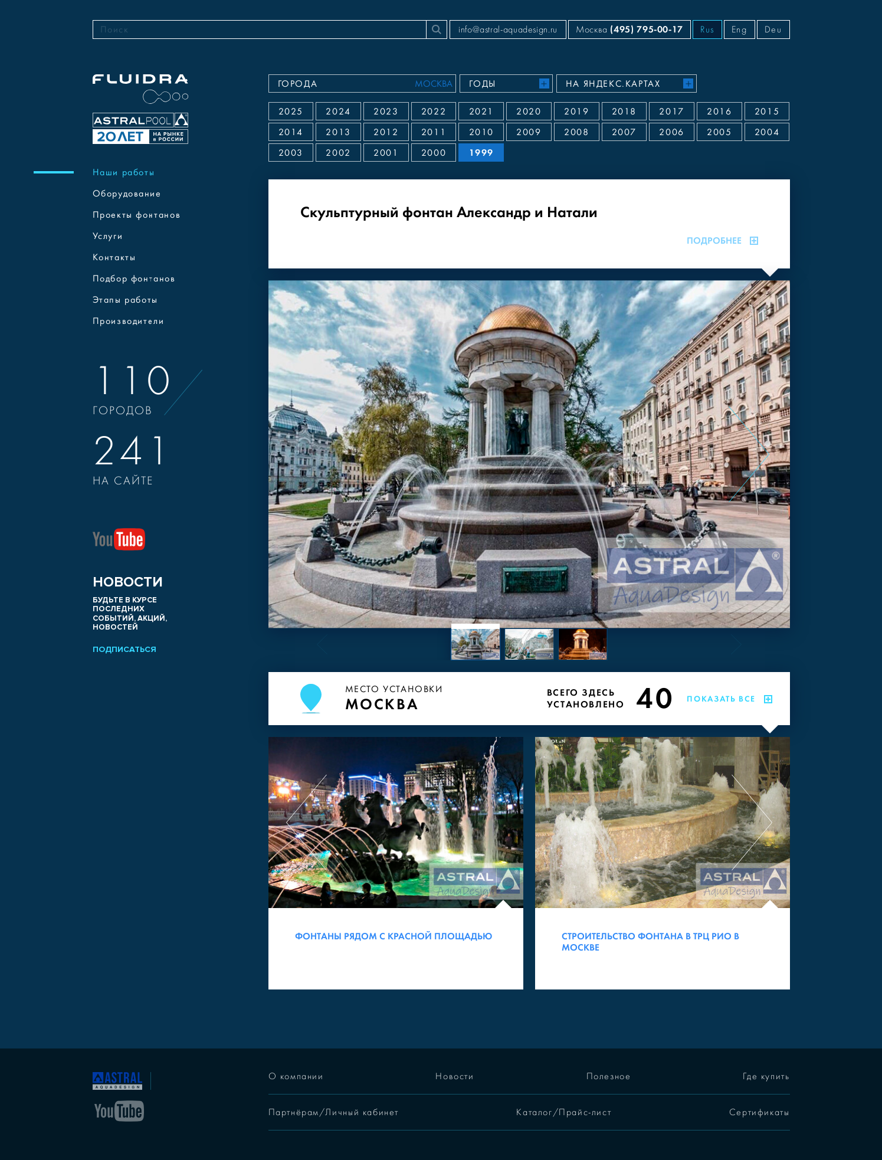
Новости (454, 1076)
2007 (624, 132)
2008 (576, 132)
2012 (385, 132)
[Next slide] (749, 454)
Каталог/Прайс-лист (563, 1112)
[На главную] (117, 1079)
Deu (773, 29)
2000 (433, 153)
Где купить (766, 1076)
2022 (433, 111)
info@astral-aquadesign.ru (508, 29)
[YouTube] (119, 1110)
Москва (629, 29)
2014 (290, 132)
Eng (739, 29)
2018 (624, 111)
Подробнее (722, 241)
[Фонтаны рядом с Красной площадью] (395, 863)
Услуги (108, 236)
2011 (433, 132)
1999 (481, 152)
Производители (129, 321)
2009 (528, 132)
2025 (290, 111)
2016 (719, 111)
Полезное (608, 1076)
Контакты (114, 257)
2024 (338, 111)
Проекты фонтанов (137, 214)
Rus (707, 29)
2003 (290, 153)
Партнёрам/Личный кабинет (333, 1112)
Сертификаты (759, 1112)
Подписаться (124, 649)
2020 (528, 111)
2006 (671, 132)
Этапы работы (125, 299)
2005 (719, 132)
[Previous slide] (309, 454)
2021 (481, 111)
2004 (767, 132)
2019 (576, 111)
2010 (481, 132)
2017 (671, 111)
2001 (385, 153)
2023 (385, 111)
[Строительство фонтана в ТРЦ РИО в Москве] (662, 863)
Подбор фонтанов (134, 278)
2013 (338, 132)
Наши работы (124, 172)
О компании (296, 1076)
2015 (767, 111)
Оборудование (127, 193)
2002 (338, 153)
